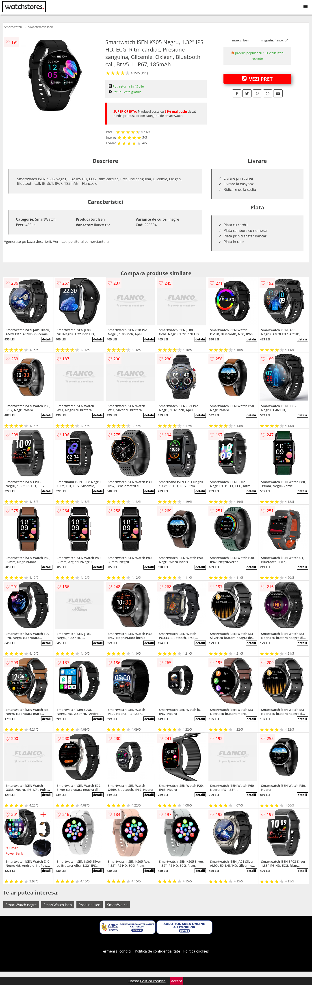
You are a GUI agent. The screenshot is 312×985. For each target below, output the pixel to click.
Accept (176, 981)
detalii (47, 339)
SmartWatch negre (21, 904)
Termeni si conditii (116, 951)
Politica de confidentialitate (157, 951)
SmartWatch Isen (40, 27)
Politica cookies (196, 951)
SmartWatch (13, 27)
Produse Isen (89, 904)
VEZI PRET (257, 78)
